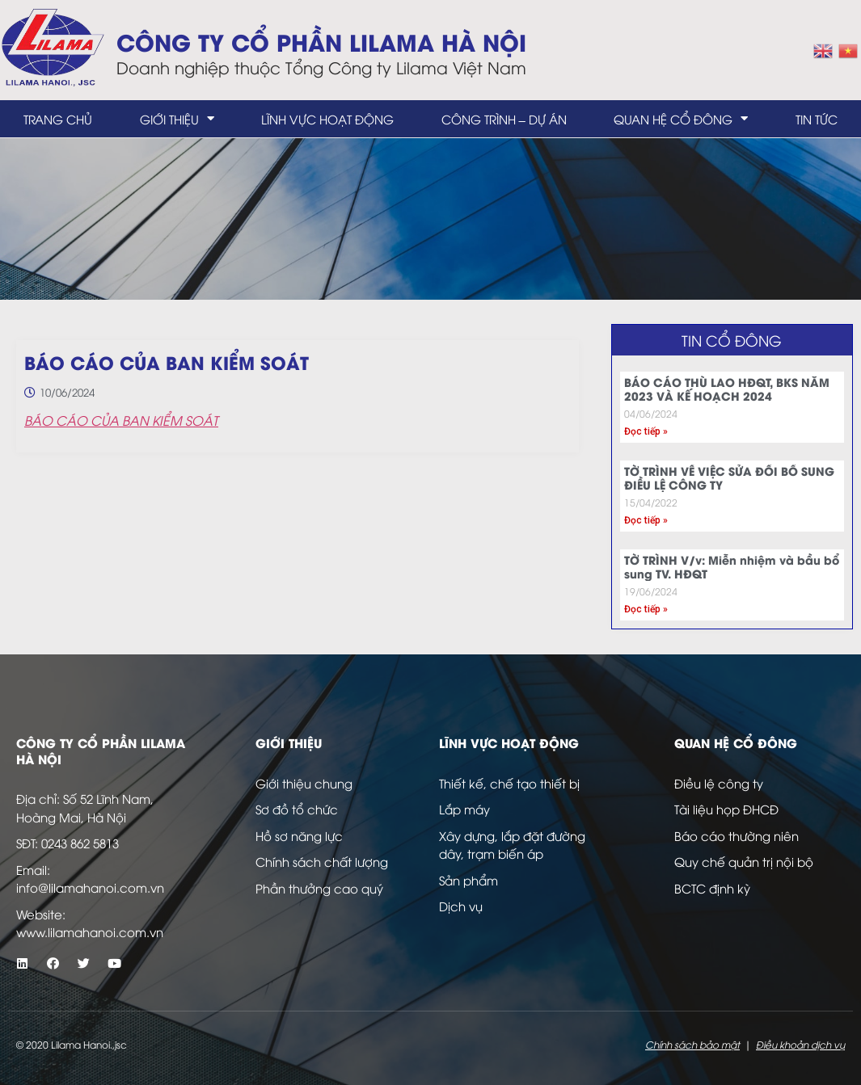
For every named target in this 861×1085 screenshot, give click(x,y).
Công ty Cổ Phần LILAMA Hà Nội (321, 40)
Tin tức (817, 119)
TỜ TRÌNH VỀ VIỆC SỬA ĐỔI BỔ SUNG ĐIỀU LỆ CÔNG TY (729, 477)
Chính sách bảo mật (692, 1044)
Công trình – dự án (504, 119)
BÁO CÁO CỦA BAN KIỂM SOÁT (121, 420)
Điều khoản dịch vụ (800, 1044)
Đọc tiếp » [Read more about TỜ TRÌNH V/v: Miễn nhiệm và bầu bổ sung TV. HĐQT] (646, 609)
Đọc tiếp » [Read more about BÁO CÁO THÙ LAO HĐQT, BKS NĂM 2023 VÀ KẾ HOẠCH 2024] (646, 431)
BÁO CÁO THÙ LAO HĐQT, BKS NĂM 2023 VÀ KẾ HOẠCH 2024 (726, 388)
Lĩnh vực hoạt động (327, 119)
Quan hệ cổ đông (681, 118)
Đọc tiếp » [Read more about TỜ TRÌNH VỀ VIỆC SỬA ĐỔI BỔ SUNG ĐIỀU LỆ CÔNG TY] (646, 520)
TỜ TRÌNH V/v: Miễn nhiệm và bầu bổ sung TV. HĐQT (731, 566)
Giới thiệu (177, 118)
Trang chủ (57, 119)
